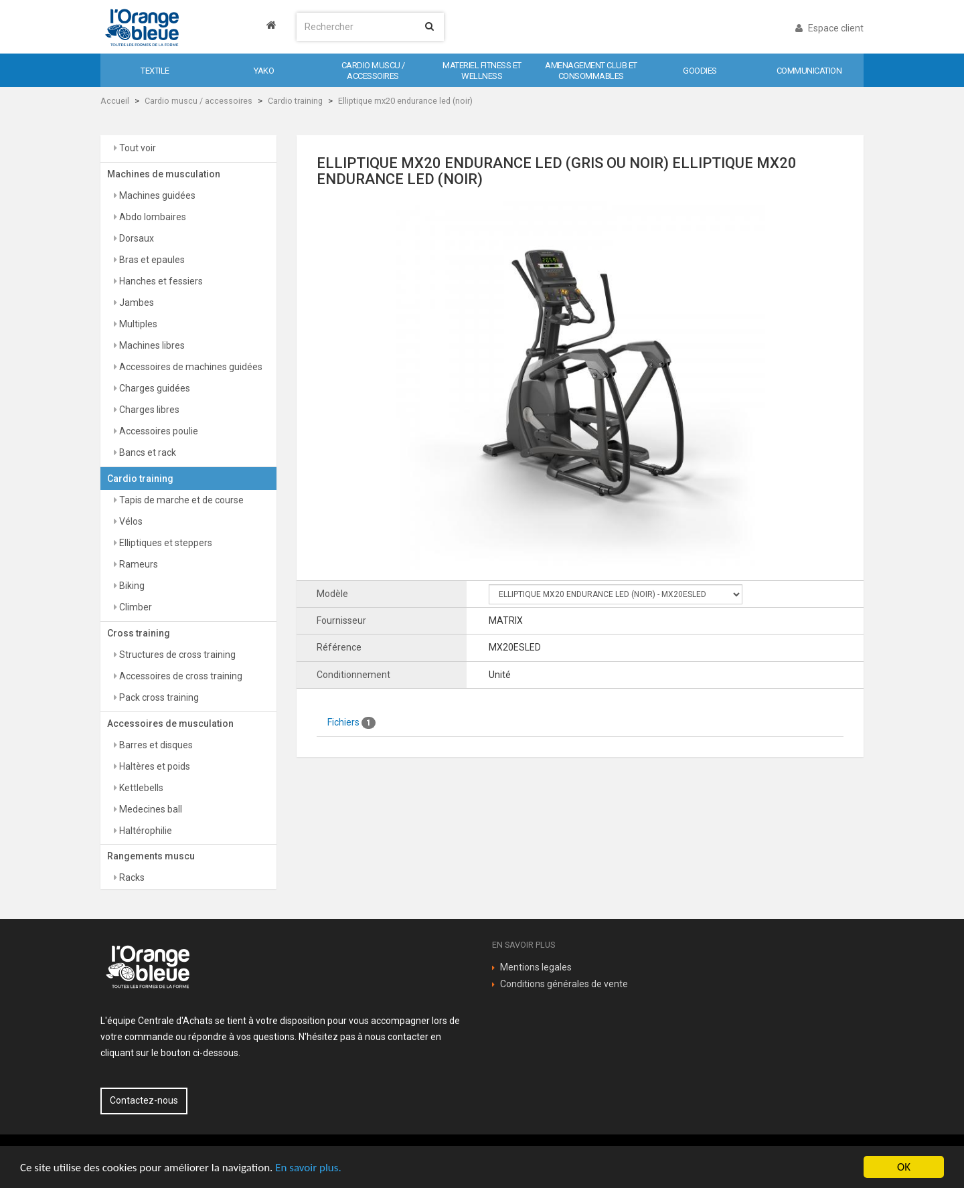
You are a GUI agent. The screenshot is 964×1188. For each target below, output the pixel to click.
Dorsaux (135, 238)
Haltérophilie (144, 830)
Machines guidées (156, 195)
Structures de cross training (176, 654)
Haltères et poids (153, 766)
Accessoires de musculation (170, 723)
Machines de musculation (163, 174)
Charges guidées (153, 388)
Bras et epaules (151, 259)
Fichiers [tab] (351, 723)
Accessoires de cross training (179, 676)
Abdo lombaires (151, 216)
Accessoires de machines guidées (189, 366)
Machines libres (151, 345)
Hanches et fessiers (160, 281)
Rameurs (137, 564)
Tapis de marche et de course (180, 500)
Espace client (829, 28)
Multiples (137, 324)
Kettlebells (140, 787)
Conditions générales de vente (564, 984)
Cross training (138, 633)
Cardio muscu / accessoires (198, 101)
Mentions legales (536, 967)
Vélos (130, 521)
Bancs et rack (146, 452)
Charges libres (148, 409)
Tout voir (136, 148)
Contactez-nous (144, 1100)
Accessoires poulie (157, 431)
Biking (131, 585)
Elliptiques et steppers (164, 542)
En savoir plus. (308, 1168)
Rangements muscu (151, 856)
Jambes (135, 302)
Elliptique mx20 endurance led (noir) (405, 101)
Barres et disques (155, 745)
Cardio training (295, 101)
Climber (134, 607)
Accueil (114, 101)
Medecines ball (149, 809)
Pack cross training (158, 697)
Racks (131, 877)
